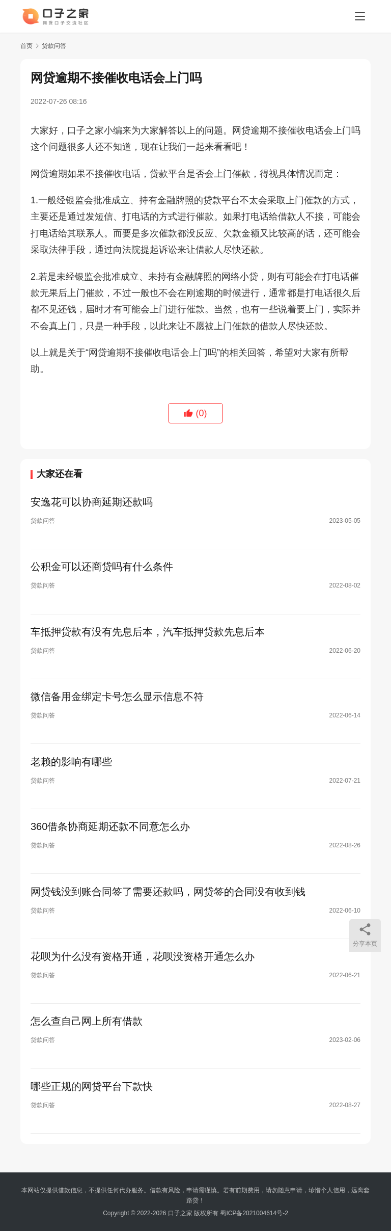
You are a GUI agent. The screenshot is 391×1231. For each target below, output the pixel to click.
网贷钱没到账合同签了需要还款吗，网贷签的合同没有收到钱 (168, 896)
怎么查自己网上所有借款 (87, 1028)
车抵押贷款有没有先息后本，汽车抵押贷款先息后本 (148, 633)
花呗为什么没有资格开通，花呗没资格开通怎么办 (143, 962)
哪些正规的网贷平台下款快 (92, 1094)
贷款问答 (43, 521)
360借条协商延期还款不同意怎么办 (110, 831)
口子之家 (180, 1213)
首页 (26, 45)
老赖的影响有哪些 (71, 765)
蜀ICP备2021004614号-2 (254, 1213)
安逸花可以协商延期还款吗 (92, 502)
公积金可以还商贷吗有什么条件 (102, 568)
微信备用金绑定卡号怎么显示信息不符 (117, 699)
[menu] (360, 16)
